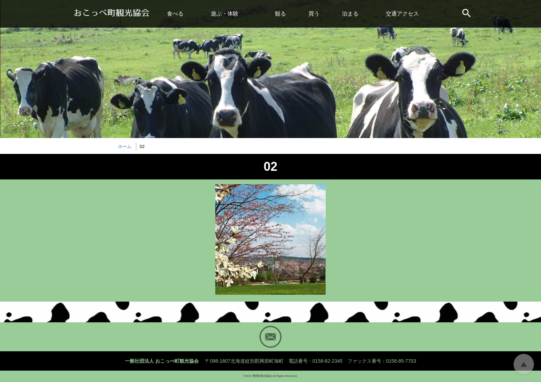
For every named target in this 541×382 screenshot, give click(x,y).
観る (280, 14)
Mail (270, 337)
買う (313, 14)
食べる (175, 14)
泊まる (350, 14)
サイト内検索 (467, 14)
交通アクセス (402, 14)
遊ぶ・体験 (224, 14)
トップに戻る (523, 364)
